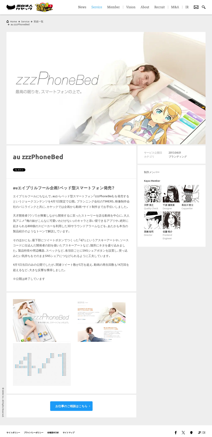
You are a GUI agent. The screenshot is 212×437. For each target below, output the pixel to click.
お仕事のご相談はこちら (71, 403)
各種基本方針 (53, 430)
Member (113, 7)
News (82, 7)
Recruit (159, 7)
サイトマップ (68, 430)
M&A (175, 7)
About (145, 7)
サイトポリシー (13, 430)
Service (25, 21)
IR (187, 7)
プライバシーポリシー (33, 430)
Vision (130, 7)
